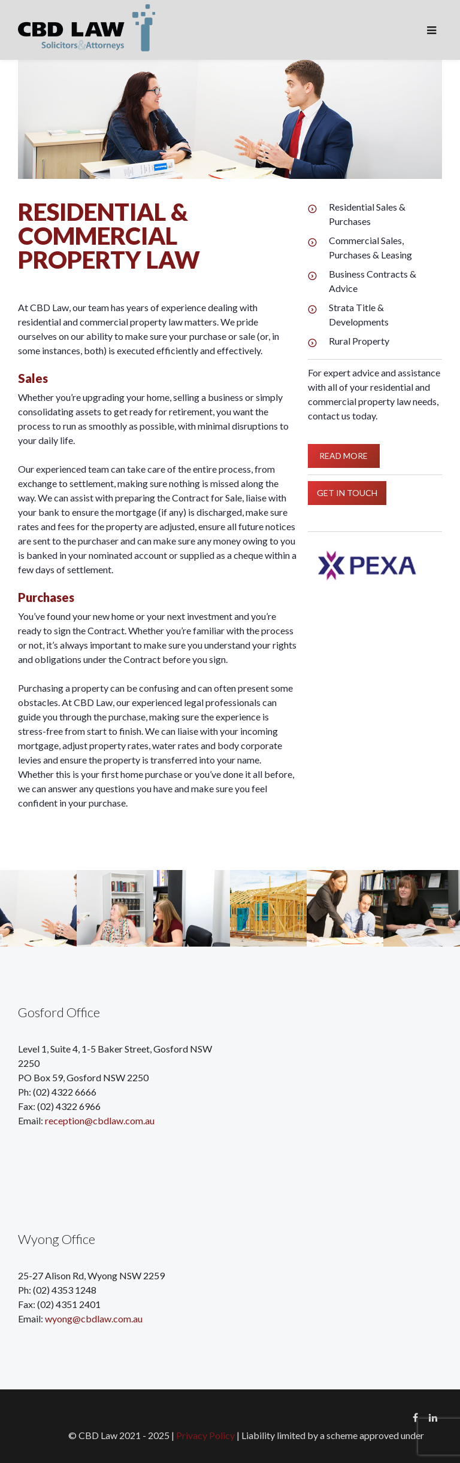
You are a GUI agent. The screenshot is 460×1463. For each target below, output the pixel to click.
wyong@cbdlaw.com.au (94, 1318)
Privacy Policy (205, 1435)
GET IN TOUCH (347, 492)
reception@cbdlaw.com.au (100, 1120)
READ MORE (343, 456)
